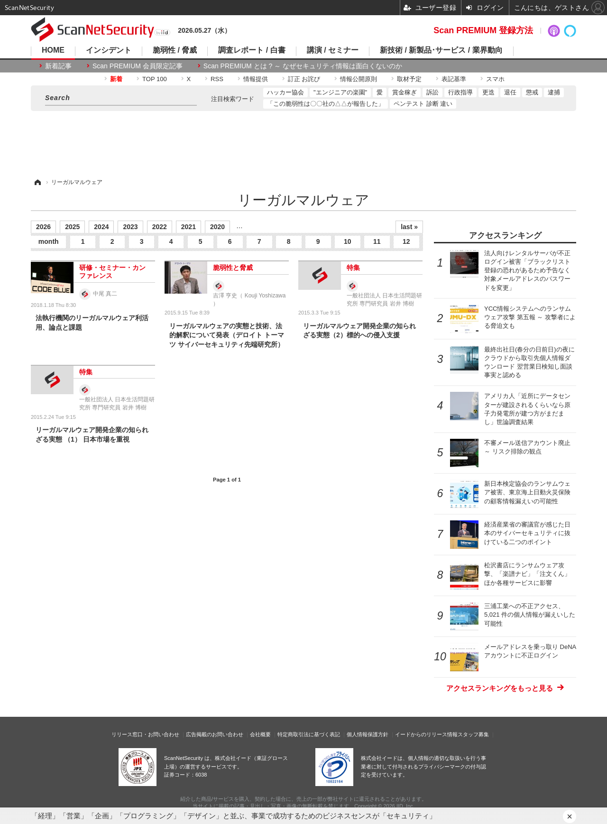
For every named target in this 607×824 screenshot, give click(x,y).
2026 (43, 227)
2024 (101, 227)
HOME (53, 50)
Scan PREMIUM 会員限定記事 (137, 66)
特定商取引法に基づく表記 (308, 734)
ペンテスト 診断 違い (423, 103)
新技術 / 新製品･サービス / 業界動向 (441, 50)
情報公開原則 (358, 79)
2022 (159, 227)
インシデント (108, 50)
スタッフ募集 (473, 734)
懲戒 (532, 92)
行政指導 (460, 92)
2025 (72, 227)
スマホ (495, 79)
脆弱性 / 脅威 (175, 50)
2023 (130, 227)
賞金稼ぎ (404, 92)
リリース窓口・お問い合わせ (145, 734)
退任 (510, 92)
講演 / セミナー (333, 50)
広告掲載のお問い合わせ (214, 734)
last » (409, 227)
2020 (217, 227)
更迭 (488, 92)
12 (406, 241)
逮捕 (554, 92)
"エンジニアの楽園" (340, 92)
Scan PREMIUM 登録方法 (483, 30)
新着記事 (58, 66)
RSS (217, 79)
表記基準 (453, 79)
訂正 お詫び (304, 79)
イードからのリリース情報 (426, 734)
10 (347, 241)
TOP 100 (154, 79)
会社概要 (260, 734)
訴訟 (432, 92)
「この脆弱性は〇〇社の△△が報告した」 (325, 103)
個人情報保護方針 (367, 734)
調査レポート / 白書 (251, 50)
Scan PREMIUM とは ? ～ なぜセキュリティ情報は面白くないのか (302, 66)
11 (377, 241)
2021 (188, 227)
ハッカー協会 (285, 92)
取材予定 (409, 79)
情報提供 (255, 79)
